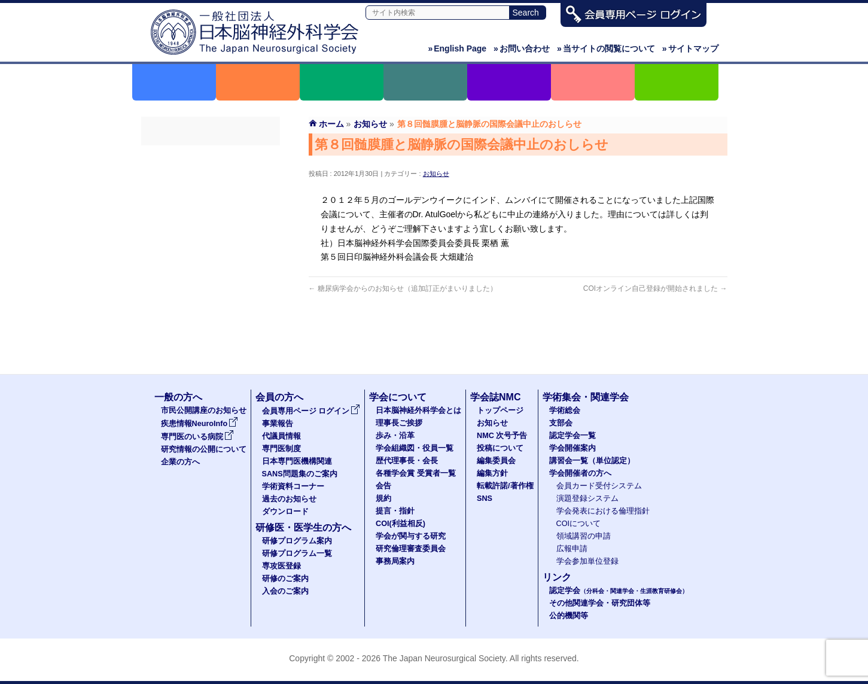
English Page (457, 48)
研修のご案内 (285, 578)
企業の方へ (180, 462)
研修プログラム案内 (297, 541)
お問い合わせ (522, 48)
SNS (484, 498)
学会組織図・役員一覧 (414, 448)
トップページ (500, 410)
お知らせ (436, 173)
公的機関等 (568, 616)
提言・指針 (395, 511)
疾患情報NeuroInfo (200, 423)
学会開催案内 (572, 448)
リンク (557, 577)
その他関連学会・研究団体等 (599, 603)
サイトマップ (690, 48)
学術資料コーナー (210, 285)
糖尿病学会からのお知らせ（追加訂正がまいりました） (403, 288)
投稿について (500, 448)
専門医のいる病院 (197, 437)
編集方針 (492, 473)
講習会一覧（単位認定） (592, 461)
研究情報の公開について (203, 449)
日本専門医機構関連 (210, 242)
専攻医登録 (281, 566)
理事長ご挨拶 (399, 423)
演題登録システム (587, 498)
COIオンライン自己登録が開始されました (655, 288)
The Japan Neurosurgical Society (444, 658)
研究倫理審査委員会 (411, 549)
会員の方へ (279, 397)
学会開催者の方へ (580, 473)
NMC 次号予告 (502, 435)
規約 (383, 498)
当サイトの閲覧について (606, 48)
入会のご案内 (285, 591)
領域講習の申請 (583, 536)
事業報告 (210, 178)
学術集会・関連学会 (586, 397)
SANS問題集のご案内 (210, 264)
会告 (383, 486)
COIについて (578, 523)
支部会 (560, 423)
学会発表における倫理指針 (603, 511)
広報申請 (571, 549)
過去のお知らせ (210, 307)
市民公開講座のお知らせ (203, 410)
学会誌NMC (495, 397)
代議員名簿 (210, 199)
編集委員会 (496, 461)
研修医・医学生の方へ (303, 527)
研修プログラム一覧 (297, 553)
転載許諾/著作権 (505, 486)
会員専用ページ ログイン (210, 156)
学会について (398, 397)
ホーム (331, 124)
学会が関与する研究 (411, 536)
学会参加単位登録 (587, 561)
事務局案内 (395, 561)
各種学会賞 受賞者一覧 (416, 473)
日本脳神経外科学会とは (418, 410)
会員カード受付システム (599, 486)
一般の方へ (178, 397)
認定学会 (618, 590)
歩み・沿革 (395, 435)
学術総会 (564, 410)
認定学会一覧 (572, 435)
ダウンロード (210, 328)
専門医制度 (210, 221)
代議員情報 (281, 436)
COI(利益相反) (400, 523)
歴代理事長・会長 (407, 461)
